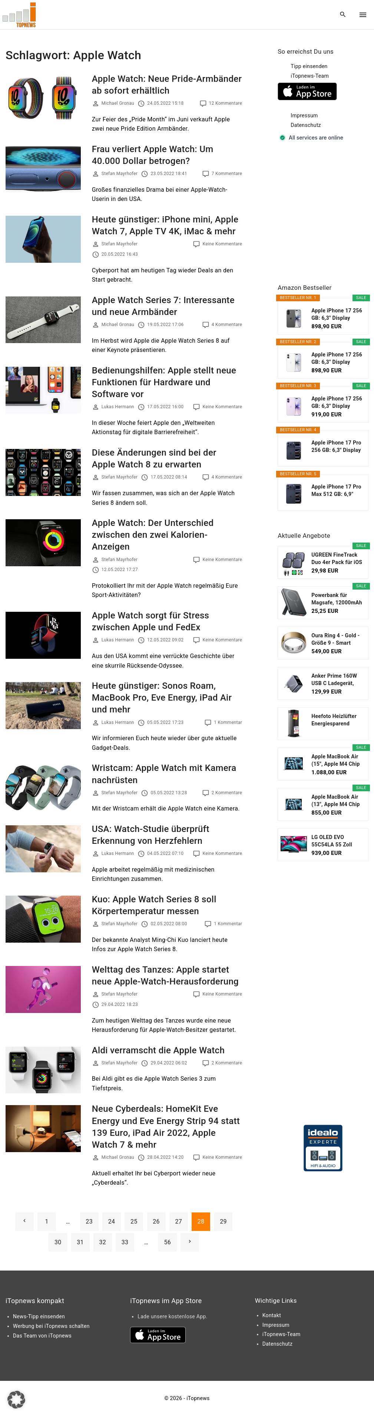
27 (178, 1221)
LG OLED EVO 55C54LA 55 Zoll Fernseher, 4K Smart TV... (336, 841)
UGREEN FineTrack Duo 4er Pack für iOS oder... (336, 559)
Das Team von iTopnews (42, 1336)
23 (89, 1221)
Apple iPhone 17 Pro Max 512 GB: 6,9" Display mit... (336, 491)
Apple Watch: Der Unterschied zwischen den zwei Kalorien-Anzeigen (153, 535)
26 (156, 1221)
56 (167, 1242)
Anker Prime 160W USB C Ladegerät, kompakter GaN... (334, 680)
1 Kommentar (228, 722)
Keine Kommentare (222, 243)
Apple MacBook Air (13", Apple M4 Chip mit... (335, 801)
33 (125, 1242)
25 (134, 1221)
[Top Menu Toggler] (363, 15)
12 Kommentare (225, 103)
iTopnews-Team (310, 76)
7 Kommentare (227, 173)
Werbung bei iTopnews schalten (51, 1326)
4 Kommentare (227, 324)
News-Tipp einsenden (39, 1316)
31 (80, 1242)
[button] (16, 1399)
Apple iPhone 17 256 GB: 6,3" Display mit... (336, 315)
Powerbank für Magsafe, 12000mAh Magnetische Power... (336, 599)
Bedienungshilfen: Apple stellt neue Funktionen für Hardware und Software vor (164, 382)
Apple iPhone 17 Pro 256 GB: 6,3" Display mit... (336, 447)
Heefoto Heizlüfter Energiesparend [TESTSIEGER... (334, 720)
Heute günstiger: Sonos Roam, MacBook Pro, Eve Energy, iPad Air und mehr (162, 698)
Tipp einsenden (309, 66)
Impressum (304, 115)
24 (111, 1221)
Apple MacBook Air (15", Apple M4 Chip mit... (335, 761)
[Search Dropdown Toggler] (343, 14)
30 (58, 1242)
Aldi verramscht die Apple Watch (158, 1050)
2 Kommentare (227, 792)
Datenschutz (306, 125)
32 (102, 1242)
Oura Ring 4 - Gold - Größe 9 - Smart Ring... (335, 639)
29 (223, 1221)
